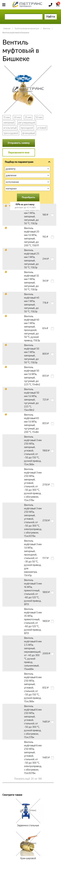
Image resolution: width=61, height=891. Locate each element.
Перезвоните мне (18, 152)
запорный (8, 122)
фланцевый (28, 133)
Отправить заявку (19, 142)
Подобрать (28, 197)
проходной (27, 127)
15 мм (6, 117)
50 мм (38, 117)
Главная (6, 28)
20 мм (17, 117)
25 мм (28, 117)
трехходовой (10, 133)
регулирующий (26, 122)
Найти (50, 16)
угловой (41, 127)
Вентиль (46, 28)
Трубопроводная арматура (26, 28)
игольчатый (10, 127)
